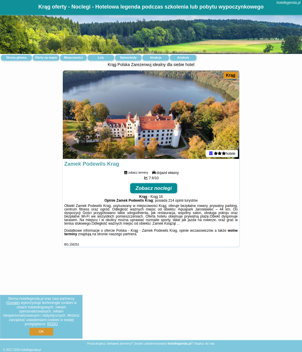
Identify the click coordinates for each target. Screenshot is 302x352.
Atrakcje (155, 57)
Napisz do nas (204, 343)
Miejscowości (73, 57)
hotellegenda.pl (289, 3)
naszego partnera (122, 234)
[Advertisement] (151, 298)
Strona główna (16, 57)
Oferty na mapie (46, 57)
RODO (52, 324)
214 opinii (175, 200)
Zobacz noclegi (154, 188)
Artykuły (183, 57)
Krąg (230, 75)
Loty (101, 57)
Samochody (128, 57)
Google (13, 303)
